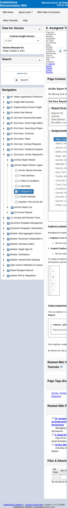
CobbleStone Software (13, 505)
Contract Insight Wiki (34, 505)
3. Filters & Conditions (28, 181)
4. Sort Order (24, 186)
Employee (56, 396)
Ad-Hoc (55, 393)
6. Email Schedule (26, 196)
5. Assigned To (25, 191)
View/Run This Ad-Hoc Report (32, 202)
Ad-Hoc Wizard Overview (30, 170)
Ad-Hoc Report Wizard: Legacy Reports (50, 68)
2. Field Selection (26, 175)
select (38, 41)
